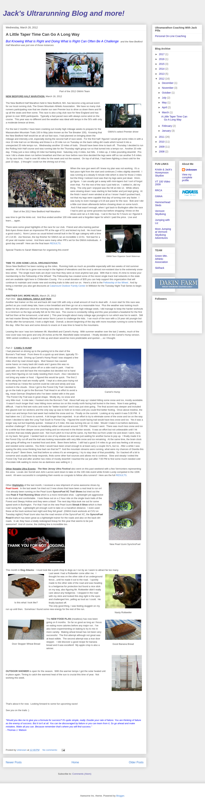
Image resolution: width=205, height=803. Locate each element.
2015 (162, 63)
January (167, 130)
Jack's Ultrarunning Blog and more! (63, 13)
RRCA (158, 190)
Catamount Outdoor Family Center (67, 285)
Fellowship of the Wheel (115, 282)
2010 (162, 141)
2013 (162, 73)
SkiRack (159, 267)
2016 (162, 59)
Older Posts (136, 762)
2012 (162, 78)
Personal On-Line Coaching (170, 36)
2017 (162, 54)
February (167, 125)
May (164, 102)
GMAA (158, 196)
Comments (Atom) (81, 773)
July (164, 97)
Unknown (191, 169)
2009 (162, 146)
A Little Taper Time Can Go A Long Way (42, 34)
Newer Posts (14, 762)
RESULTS (55, 243)
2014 (162, 68)
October (167, 92)
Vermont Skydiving (160, 212)
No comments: (50, 750)
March (166, 112)
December (168, 83)
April (165, 107)
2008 (162, 151)
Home (75, 762)
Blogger (120, 795)
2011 (162, 136)
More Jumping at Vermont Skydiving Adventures (163, 233)
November (168, 87)
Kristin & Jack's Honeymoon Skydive (163, 172)
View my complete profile (187, 177)
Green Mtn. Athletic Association (161, 258)
